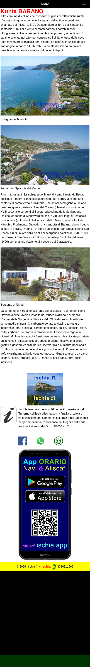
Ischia (46, 566)
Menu (45, 3)
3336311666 (62, 566)
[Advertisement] (45, 612)
